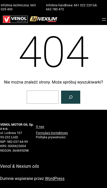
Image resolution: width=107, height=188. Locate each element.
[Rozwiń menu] (104, 19)
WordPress (55, 178)
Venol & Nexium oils (19, 166)
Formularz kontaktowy (52, 133)
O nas (40, 126)
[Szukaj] (70, 97)
